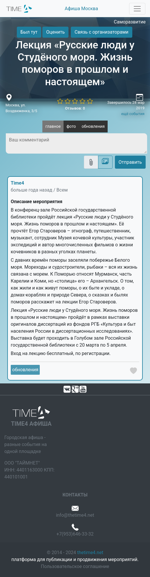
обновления (93, 126)
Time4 (17, 183)
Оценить (55, 32)
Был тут (29, 32)
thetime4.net (90, 552)
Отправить (130, 162)
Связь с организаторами (101, 32)
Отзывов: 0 (75, 108)
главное (53, 126)
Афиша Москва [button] (81, 8)
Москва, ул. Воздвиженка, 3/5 (21, 108)
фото (71, 126)
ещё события (132, 114)
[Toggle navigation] (137, 8)
